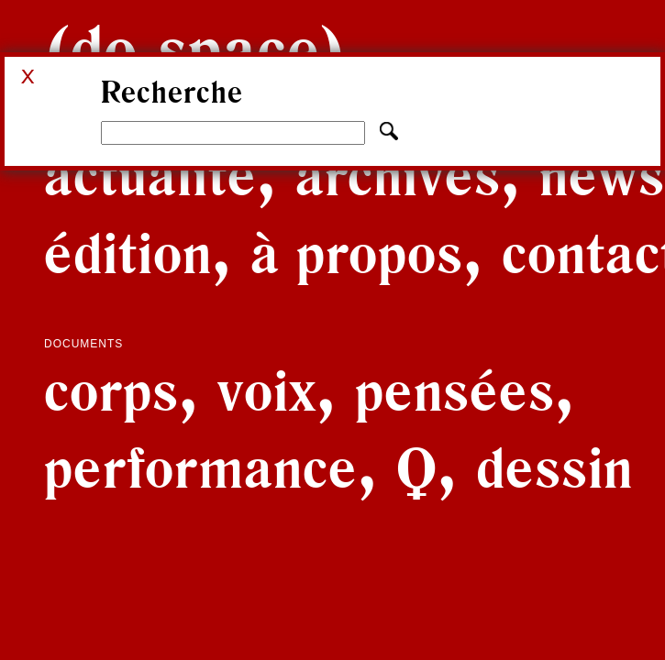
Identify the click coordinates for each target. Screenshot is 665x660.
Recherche (172, 92)
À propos (356, 253)
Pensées (455, 390)
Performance (201, 467)
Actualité (150, 175)
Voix (266, 390)
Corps (111, 390)
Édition (128, 253)
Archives (398, 175)
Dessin (554, 467)
